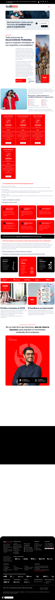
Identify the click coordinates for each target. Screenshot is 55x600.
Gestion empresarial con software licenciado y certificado (17, 264)
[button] (27, 200)
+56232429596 (43, 23)
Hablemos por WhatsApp (19, 82)
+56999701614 (31, 83)
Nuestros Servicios (17, 541)
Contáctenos (47, 541)
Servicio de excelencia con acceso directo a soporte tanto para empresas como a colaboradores (27, 253)
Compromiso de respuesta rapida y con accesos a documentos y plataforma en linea (24, 266)
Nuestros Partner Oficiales (19, 556)
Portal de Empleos (17, 579)
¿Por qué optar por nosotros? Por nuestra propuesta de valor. (18, 200)
